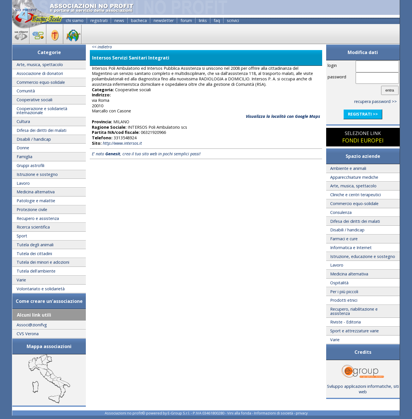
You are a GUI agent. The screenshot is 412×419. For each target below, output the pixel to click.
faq (217, 20)
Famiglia (24, 156)
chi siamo (75, 20)
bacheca (139, 20)
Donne (23, 147)
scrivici (233, 20)
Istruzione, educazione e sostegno (362, 256)
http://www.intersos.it (122, 143)
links (203, 20)
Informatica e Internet (351, 247)
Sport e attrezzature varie (354, 330)
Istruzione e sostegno (37, 174)
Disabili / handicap (34, 139)
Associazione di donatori (40, 73)
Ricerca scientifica (33, 227)
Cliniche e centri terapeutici (355, 194)
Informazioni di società (273, 413)
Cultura (23, 121)
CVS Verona (28, 333)
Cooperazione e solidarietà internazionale (42, 110)
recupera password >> (375, 101)
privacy (302, 413)
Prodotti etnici (343, 300)
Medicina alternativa (36, 191)
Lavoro (23, 183)
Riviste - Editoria (345, 322)
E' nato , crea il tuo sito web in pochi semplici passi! (146, 153)
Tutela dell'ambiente (36, 271)
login (332, 65)
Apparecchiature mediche (354, 177)
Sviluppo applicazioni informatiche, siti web (363, 387)
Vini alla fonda (239, 413)
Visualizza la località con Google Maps (283, 116)
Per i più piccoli (344, 291)
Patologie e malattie (36, 200)
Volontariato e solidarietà (41, 288)
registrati (99, 20)
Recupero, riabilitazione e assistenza (354, 311)
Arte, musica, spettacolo (40, 64)
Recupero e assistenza (38, 218)
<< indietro (102, 46)
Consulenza (341, 212)
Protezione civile (32, 209)
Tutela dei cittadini (34, 253)
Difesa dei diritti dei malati (41, 130)
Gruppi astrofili (30, 165)
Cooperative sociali (34, 99)
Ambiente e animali (348, 168)
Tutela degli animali (35, 244)
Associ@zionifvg (32, 324)
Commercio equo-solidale (41, 82)
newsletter (164, 20)
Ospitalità (339, 282)
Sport (22, 236)
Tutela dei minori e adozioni (43, 262)
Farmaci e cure (344, 238)
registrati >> (363, 114)
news (119, 20)
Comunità (26, 91)
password (337, 77)
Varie (21, 280)
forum (186, 20)
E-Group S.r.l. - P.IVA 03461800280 (196, 413)
